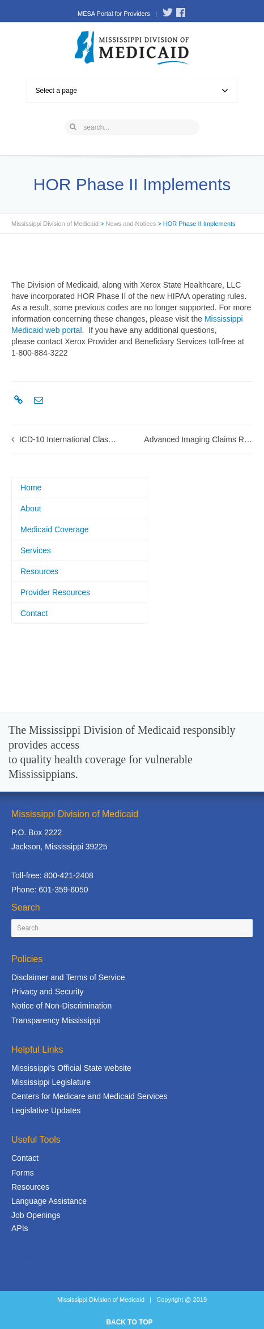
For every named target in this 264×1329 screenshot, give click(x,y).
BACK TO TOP (129, 1322)
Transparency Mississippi (55, 1020)
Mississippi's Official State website (71, 1067)
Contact (34, 613)
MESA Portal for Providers (114, 13)
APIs (19, 1228)
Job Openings (35, 1215)
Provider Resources (55, 592)
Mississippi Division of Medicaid (55, 223)
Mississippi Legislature (51, 1082)
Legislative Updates (45, 1110)
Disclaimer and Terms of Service (68, 977)
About (30, 508)
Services (35, 550)
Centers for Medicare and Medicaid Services (89, 1096)
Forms (22, 1172)
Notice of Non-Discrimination (61, 1005)
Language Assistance (49, 1201)
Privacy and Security (47, 991)
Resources (39, 571)
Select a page (132, 90)
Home (30, 487)
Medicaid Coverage (54, 529)
